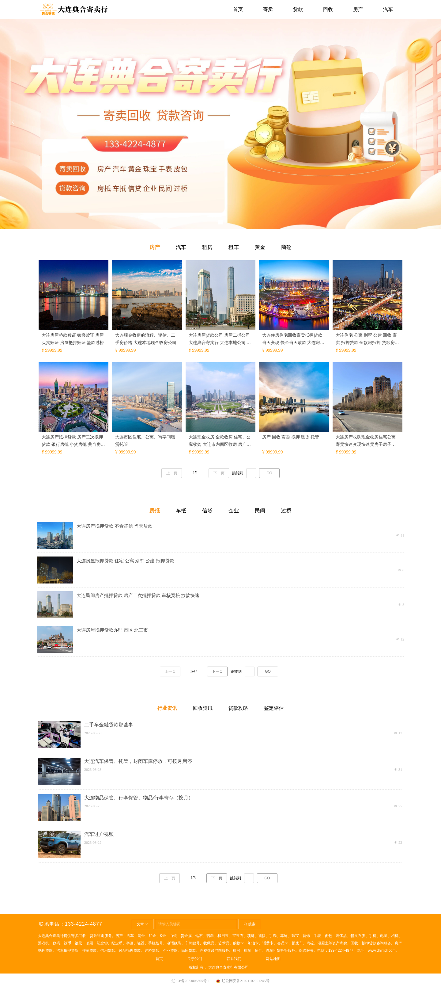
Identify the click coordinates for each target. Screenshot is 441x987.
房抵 (154, 511)
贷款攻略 (238, 708)
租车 (233, 247)
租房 (207, 247)
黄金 (260, 247)
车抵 (181, 511)
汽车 (181, 247)
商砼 (286, 247)
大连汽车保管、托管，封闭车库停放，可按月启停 (138, 761)
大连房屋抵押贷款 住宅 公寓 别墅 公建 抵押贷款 (125, 560)
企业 (233, 511)
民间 (260, 511)
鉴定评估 (274, 708)
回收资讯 (203, 708)
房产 (154, 247)
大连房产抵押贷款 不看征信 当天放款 (115, 526)
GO (268, 671)
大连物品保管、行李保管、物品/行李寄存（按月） (138, 797)
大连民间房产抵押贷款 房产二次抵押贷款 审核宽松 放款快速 (138, 595)
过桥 (286, 511)
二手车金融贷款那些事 (108, 724)
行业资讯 (167, 708)
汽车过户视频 (99, 834)
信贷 (207, 511)
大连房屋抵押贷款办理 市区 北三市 (112, 630)
